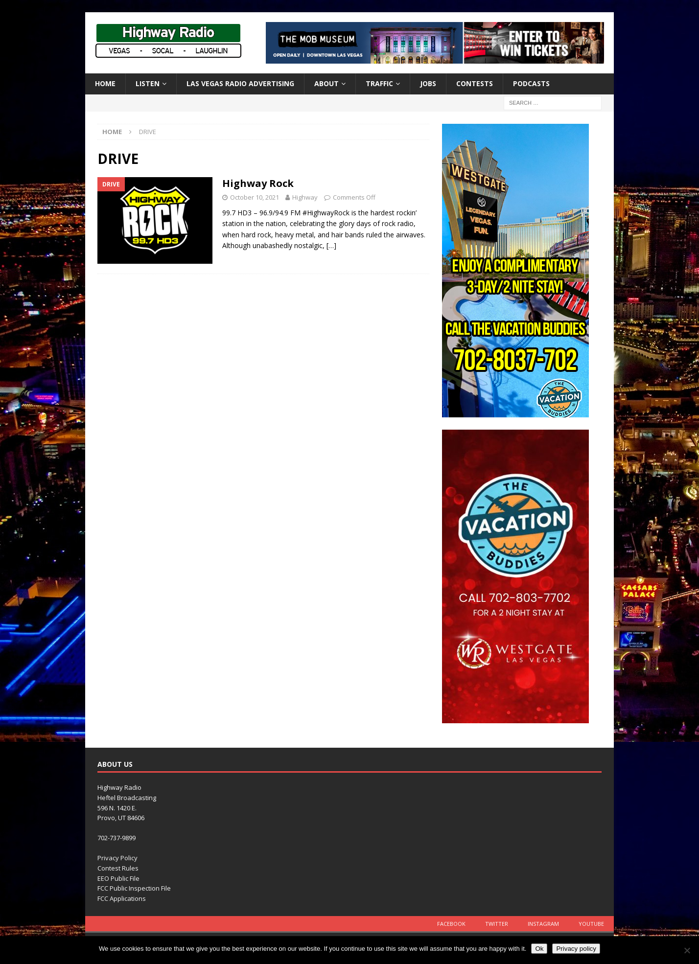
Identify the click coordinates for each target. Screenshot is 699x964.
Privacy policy (576, 948)
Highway (305, 197)
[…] (331, 245)
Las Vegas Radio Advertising (240, 83)
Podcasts (531, 83)
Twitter (496, 923)
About (326, 83)
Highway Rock (258, 183)
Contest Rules (118, 868)
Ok (539, 948)
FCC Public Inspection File (134, 888)
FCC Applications (121, 898)
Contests (474, 83)
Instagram (543, 923)
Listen (148, 83)
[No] (687, 950)
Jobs (428, 83)
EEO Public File (118, 878)
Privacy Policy (117, 857)
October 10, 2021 (254, 197)
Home (105, 83)
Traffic (379, 83)
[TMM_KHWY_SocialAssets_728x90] (435, 58)
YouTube (591, 923)
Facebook (451, 923)
